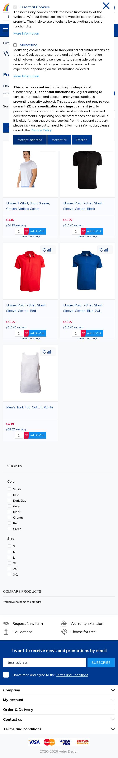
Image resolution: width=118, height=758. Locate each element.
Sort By (9, 106)
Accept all (59, 140)
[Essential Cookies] (15, 7)
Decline (81, 140)
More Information (26, 33)
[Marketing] (15, 45)
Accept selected (30, 140)
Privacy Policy (41, 130)
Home (7, 42)
